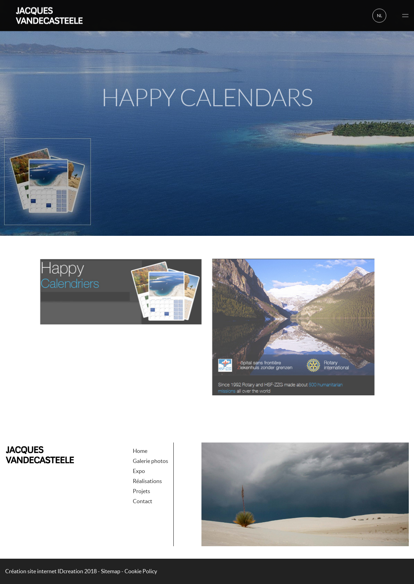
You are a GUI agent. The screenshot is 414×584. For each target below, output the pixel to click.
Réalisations (147, 467)
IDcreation (44, 571)
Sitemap (110, 571)
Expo (139, 457)
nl (379, 14)
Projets (141, 477)
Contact (142, 487)
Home (140, 436)
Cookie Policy (140, 571)
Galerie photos (150, 447)
